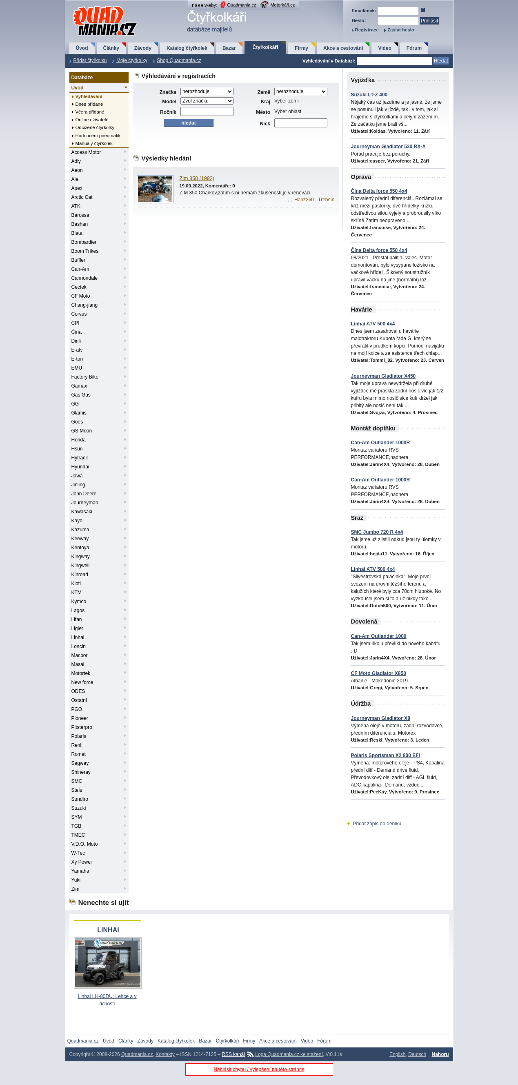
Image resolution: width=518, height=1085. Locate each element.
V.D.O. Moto (84, 844)
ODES (78, 691)
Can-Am (80, 269)
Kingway (80, 556)
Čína (76, 332)
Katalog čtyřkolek (187, 48)
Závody (142, 48)
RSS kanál (233, 1054)
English (397, 1054)
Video (384, 48)
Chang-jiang (84, 305)
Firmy (301, 48)
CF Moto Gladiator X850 (378, 673)
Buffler (78, 260)
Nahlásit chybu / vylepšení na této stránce (258, 1069)
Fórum (414, 48)
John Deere (84, 494)
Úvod (82, 48)
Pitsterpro (81, 727)
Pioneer (79, 718)
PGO (76, 709)
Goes (77, 422)
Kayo (76, 521)
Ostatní (79, 700)
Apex (76, 188)
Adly (76, 161)
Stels (76, 790)
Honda (78, 440)
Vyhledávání (89, 96)
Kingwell (80, 565)
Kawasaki (81, 512)
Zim (75, 889)
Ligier (77, 628)
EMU (76, 368)
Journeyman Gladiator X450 (383, 376)
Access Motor (86, 152)
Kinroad (79, 574)
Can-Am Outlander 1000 (379, 636)
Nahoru (440, 1054)
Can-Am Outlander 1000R (380, 443)
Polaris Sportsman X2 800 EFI (385, 755)
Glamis (79, 413)
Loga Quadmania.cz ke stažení (288, 1054)
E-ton (77, 359)
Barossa (80, 215)
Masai (77, 664)
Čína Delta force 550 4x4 (379, 191)
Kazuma (80, 529)
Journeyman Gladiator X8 (380, 718)
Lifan (76, 619)
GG (75, 404)
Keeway (80, 538)
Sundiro (79, 799)
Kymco (79, 601)
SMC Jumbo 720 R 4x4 (377, 532)
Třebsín (326, 200)
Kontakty (165, 1054)
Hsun (77, 449)
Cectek (79, 287)
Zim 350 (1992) (197, 178)
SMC (76, 781)
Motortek (81, 673)
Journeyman (84, 503)
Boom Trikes (85, 251)
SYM (76, 817)
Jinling (78, 485)
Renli (76, 745)
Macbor (79, 655)
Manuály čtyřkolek (94, 143)
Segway (80, 763)
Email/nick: (364, 10)
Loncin (78, 646)
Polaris (79, 736)
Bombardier (84, 242)
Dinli (76, 341)
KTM (76, 592)
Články (111, 48)
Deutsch (417, 1054)
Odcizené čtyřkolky (95, 127)
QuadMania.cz (94, 6)
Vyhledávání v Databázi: (328, 60)
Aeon (77, 170)
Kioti (76, 583)
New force (82, 682)
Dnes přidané (89, 104)
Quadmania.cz (241, 4)
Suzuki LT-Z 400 (369, 95)
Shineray (81, 772)
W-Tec (78, 853)
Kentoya (80, 547)
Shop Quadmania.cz (179, 60)
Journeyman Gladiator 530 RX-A (388, 146)
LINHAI (108, 930)
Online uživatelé (92, 119)
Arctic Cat (82, 197)
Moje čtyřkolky (131, 60)
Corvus (79, 314)
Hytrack (79, 458)
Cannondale (84, 278)
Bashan (79, 224)
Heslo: (359, 20)
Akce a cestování (343, 48)
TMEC (78, 835)
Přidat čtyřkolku (90, 60)
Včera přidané (90, 111)
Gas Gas (81, 395)
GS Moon (81, 431)
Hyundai (80, 467)
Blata (76, 233)
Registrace (367, 29)
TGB (76, 826)
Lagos (78, 610)
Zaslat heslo (400, 29)
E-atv (77, 350)
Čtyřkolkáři (265, 47)
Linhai (77, 637)
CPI (75, 323)
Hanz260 (304, 200)
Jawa (77, 476)
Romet (78, 754)
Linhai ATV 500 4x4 (373, 324)
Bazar (229, 48)
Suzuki (78, 808)
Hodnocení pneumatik (98, 135)
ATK (75, 206)
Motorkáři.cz (282, 4)
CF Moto (80, 296)
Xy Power (81, 862)
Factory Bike (85, 377)
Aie (74, 179)
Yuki (76, 880)
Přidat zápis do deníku (377, 824)
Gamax (79, 386)
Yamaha (80, 871)
